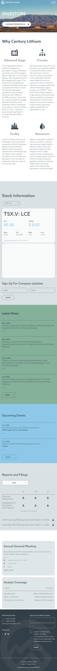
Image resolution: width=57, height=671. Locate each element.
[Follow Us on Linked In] (5, 634)
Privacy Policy (31, 664)
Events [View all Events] (8, 467)
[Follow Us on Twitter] (2, 634)
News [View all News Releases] (7, 395)
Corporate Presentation (15, 24)
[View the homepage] (10, 2)
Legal (23, 664)
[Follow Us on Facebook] (8, 634)
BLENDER (36, 667)
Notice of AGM (8, 589)
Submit (8, 297)
